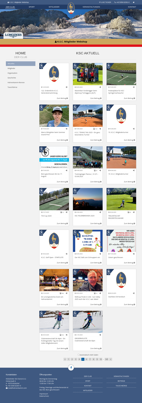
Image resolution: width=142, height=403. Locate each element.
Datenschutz (44, 396)
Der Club (10, 7)
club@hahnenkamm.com (17, 388)
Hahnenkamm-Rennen (16, 82)
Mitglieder (54, 7)
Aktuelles (11, 63)
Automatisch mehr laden (89, 355)
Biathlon (12, 4)
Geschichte (12, 78)
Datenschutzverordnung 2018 (19, 4)
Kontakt (132, 7)
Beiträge (121, 381)
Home (20, 53)
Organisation (12, 4)
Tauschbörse (12, 87)
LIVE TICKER (105, 2)
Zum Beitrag (62, 98)
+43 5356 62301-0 (122, 2)
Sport (32, 7)
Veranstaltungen (91, 7)
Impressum (43, 394)
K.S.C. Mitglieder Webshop (18, 2)
